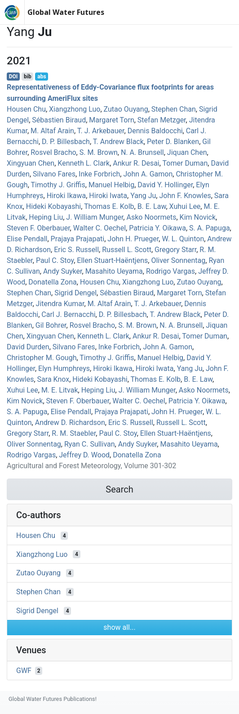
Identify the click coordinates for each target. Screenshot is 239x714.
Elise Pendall (27, 239)
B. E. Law (151, 206)
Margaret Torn (111, 120)
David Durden (28, 347)
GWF (23, 670)
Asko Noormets (151, 217)
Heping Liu (46, 217)
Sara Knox (53, 379)
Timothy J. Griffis (58, 185)
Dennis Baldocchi (155, 131)
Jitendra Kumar (60, 303)
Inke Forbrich (99, 174)
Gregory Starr (175, 249)
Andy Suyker (62, 271)
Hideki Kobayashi (53, 206)
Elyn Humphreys (64, 368)
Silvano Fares (54, 174)
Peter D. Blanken (173, 141)
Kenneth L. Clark (84, 163)
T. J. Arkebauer (100, 131)
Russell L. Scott (126, 249)
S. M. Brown (99, 152)
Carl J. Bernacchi (68, 314)
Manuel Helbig (111, 185)
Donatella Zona (52, 282)
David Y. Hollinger (165, 185)
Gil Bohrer (50, 325)
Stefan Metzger (161, 120)
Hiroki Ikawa (66, 195)
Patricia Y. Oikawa (157, 228)
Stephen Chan (173, 109)
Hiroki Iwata (108, 195)
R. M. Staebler (74, 433)
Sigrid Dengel (75, 293)
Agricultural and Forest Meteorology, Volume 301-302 (91, 465)
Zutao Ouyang (126, 109)
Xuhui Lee (185, 206)
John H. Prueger (133, 239)
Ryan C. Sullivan (89, 444)
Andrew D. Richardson (70, 422)
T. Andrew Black (118, 141)
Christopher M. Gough (41, 357)
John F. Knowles (185, 195)
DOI (13, 76)
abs (41, 76)
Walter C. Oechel (99, 228)
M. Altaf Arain (52, 131)
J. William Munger (94, 217)
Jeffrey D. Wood (84, 455)
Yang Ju (143, 195)
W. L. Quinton (183, 239)
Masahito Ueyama (114, 271)
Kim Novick (198, 217)
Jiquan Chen (187, 152)
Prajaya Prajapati (78, 239)
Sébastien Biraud (59, 120)
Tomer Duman (185, 163)
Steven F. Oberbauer (38, 228)
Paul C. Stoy (55, 260)
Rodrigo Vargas (170, 271)
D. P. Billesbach (66, 141)
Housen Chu (26, 109)
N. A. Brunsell (142, 152)
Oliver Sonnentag (178, 260)
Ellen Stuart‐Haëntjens (112, 260)
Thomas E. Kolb (109, 206)
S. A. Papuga (209, 228)
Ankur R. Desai (136, 163)
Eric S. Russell (76, 249)
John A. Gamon (148, 174)
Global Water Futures (65, 12)
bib (27, 76)
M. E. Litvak (59, 390)
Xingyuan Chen (30, 163)
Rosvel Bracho (53, 152)
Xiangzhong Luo (74, 109)
